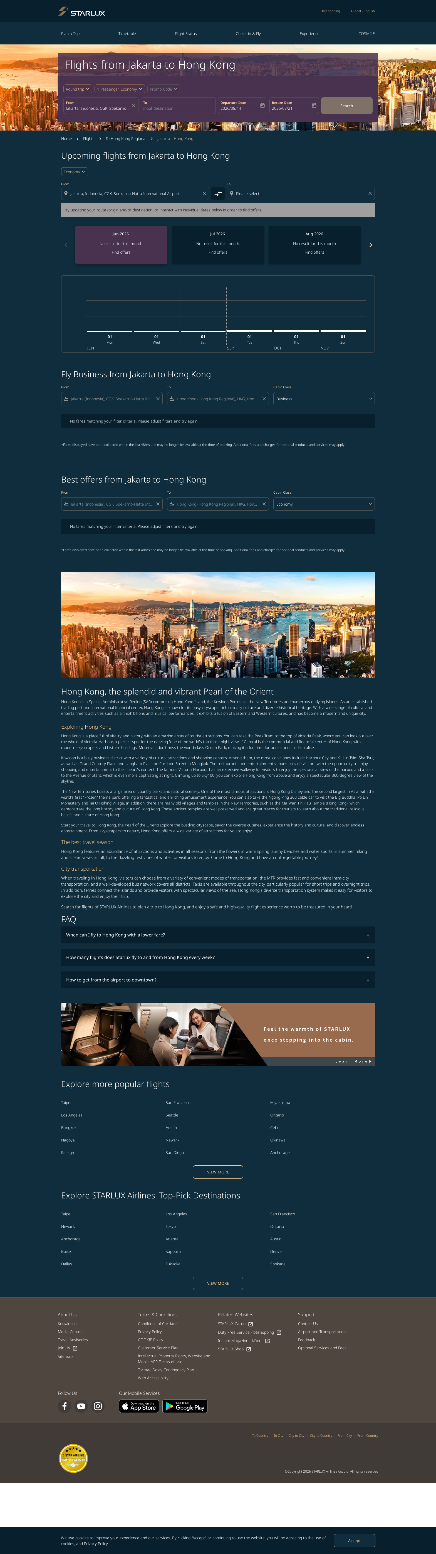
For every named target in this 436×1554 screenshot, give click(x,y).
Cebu (274, 1127)
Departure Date (233, 102)
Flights (89, 138)
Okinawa (278, 1140)
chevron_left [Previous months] (65, 245)
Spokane (278, 1263)
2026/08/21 (282, 108)
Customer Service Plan (158, 1347)
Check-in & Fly (248, 33)
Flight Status (186, 33)
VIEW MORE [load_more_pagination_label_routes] (218, 1172)
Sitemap (65, 1356)
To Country (260, 1435)
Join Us (68, 1348)
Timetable (127, 33)
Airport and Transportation (322, 1331)
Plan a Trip (70, 33)
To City (278, 1435)
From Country (367, 1435)
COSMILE (366, 33)
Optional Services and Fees (322, 1347)
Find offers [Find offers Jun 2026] (121, 252)
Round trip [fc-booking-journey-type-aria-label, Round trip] (75, 89)
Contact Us (308, 1323)
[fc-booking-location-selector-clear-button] (134, 106)
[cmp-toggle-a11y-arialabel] (218, 193)
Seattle (172, 1115)
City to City (296, 1435)
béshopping (331, 11)
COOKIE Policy (150, 1339)
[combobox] (98, 108)
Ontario (277, 1115)
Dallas (66, 1263)
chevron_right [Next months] (370, 245)
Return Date (282, 102)
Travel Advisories (73, 1339)
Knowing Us (68, 1323)
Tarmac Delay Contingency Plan (166, 1369)
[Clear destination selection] (371, 193)
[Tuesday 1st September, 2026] (249, 331)
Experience (309, 33)
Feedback (306, 1339)
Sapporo (173, 1251)
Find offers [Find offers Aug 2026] (314, 252)
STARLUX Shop (234, 1349)
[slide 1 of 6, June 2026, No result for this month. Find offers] (121, 245)
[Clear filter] (157, 398)
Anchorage (280, 1152)
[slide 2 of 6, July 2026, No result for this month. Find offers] (218, 245)
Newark (172, 1140)
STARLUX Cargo (235, 1324)
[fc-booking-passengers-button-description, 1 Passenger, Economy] (117, 89)
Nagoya (68, 1140)
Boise (66, 1251)
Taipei (66, 1102)
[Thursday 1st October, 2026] (296, 331)
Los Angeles (72, 1115)
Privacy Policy (96, 1543)
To (145, 102)
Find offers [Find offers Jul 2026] (218, 252)
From (70, 102)
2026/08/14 (231, 108)
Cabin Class (282, 387)
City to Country (321, 1435)
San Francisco (178, 1102)
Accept (354, 1540)
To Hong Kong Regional (126, 138)
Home (66, 138)
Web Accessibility (153, 1377)
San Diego (175, 1152)
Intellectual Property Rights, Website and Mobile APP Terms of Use (174, 1358)
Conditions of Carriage (158, 1323)
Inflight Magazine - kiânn (244, 1341)
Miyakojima (280, 1102)
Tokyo (171, 1226)
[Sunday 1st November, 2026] (343, 331)
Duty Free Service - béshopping (250, 1332)
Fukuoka (173, 1263)
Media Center (70, 1331)
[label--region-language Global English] (363, 11)
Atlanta (172, 1238)
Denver (276, 1251)
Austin (171, 1127)
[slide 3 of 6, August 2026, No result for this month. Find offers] (315, 245)
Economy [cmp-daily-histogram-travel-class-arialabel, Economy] (72, 171)
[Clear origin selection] (205, 193)
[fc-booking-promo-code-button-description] (161, 89)
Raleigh (67, 1152)
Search (346, 105)
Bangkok (68, 1127)
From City (345, 1435)
